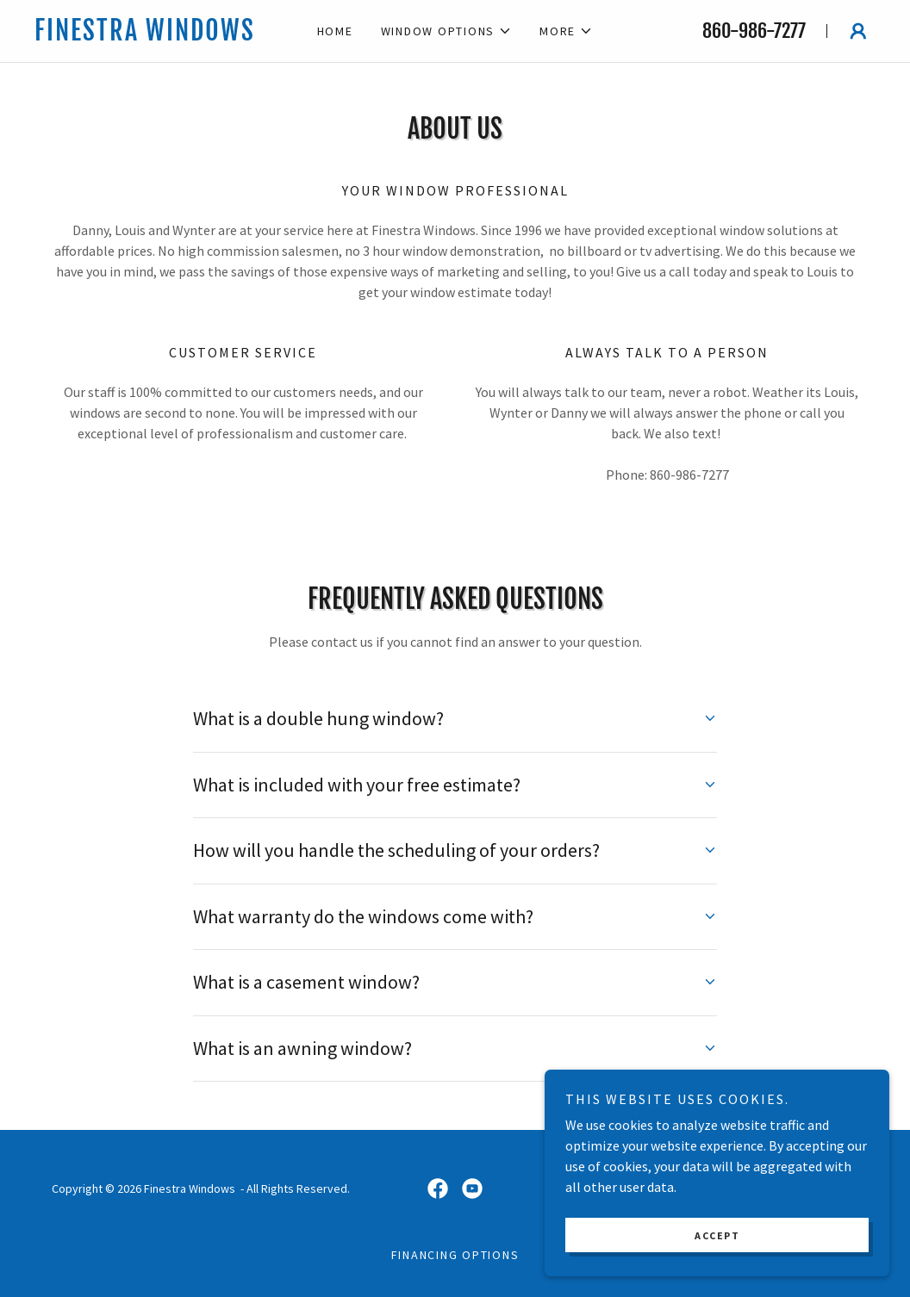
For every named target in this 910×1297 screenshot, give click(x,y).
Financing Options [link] (455, 1255)
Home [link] (335, 31)
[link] (160, 35)
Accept (717, 1235)
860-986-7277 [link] (754, 30)
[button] (447, 31)
